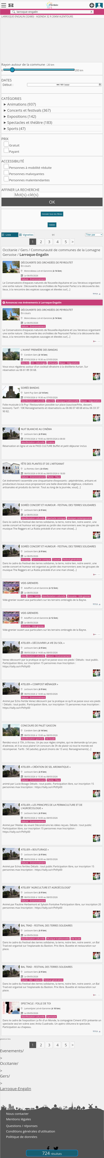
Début (7, 85)
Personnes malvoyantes (26, 174)
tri (53, 234)
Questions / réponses (21, 1126)
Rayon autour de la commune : (24, 64)
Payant (14, 151)
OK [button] (52, 202)
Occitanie (10, 250)
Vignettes (26, 234)
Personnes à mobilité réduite (30, 167)
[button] (52, 215)
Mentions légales (18, 1119)
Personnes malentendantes (29, 180)
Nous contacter (17, 1114)
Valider (52, 225)
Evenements (11, 1050)
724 (52, 1153)
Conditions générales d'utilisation (30, 1131)
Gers (24, 250)
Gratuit (14, 145)
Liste (6, 234)
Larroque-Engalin (15, 1088)
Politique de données (21, 1137)
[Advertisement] (52, 39)
